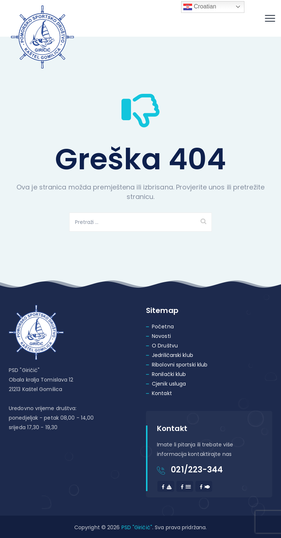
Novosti (161, 336)
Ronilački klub (169, 374)
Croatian (199, 7)
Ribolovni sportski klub (179, 364)
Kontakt (162, 393)
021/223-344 (197, 469)
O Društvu (165, 345)
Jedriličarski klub (172, 355)
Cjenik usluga (169, 383)
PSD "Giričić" (136, 527)
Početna (163, 326)
